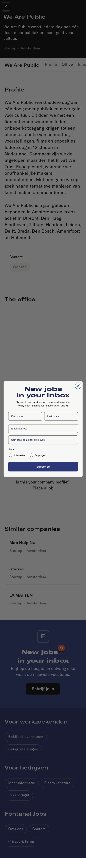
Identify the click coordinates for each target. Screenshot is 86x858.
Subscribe (43, 466)
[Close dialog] (78, 386)
